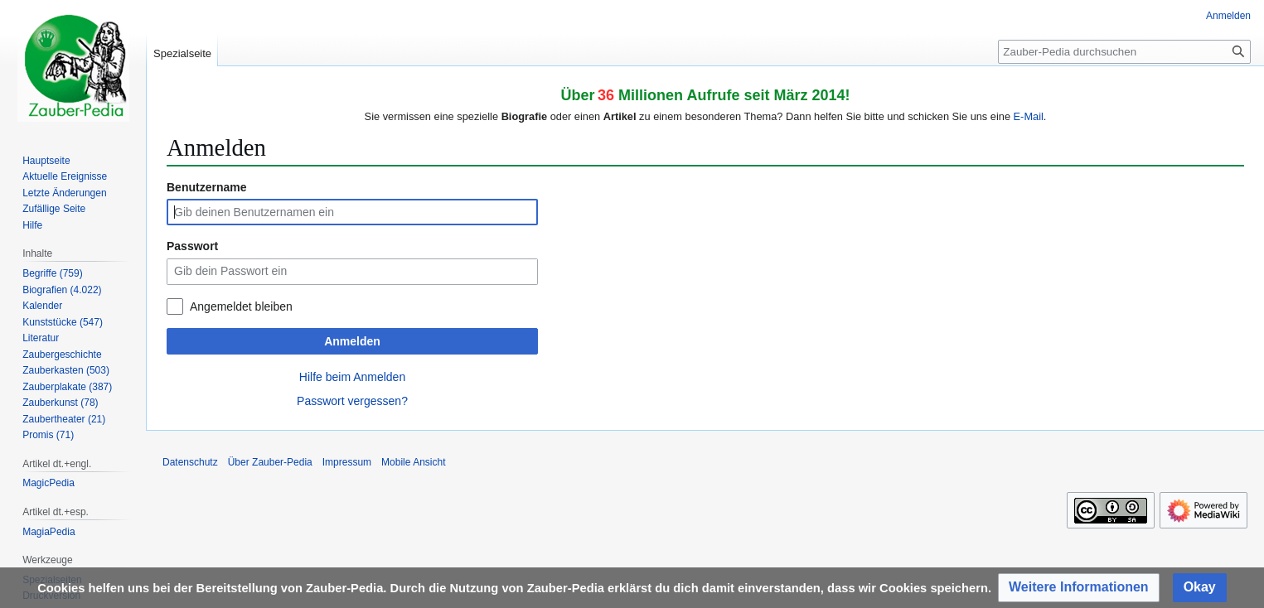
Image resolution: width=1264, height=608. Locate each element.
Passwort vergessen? (352, 401)
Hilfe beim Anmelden (352, 377)
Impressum (346, 462)
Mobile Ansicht (413, 462)
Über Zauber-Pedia (270, 462)
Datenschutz (190, 462)
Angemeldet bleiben (241, 306)
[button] (1079, 587)
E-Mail (1029, 116)
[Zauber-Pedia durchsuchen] (1124, 52)
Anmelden (352, 341)
